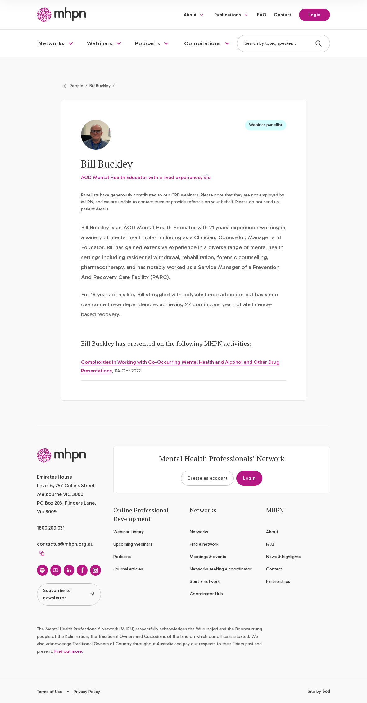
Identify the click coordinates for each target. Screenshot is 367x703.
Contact (283, 14)
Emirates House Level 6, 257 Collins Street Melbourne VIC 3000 (66, 485)
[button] (56, 43)
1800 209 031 (51, 528)
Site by (319, 691)
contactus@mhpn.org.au (65, 544)
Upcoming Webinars (132, 544)
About (190, 14)
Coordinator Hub (206, 594)
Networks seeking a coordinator (221, 569)
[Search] (318, 43)
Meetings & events (208, 556)
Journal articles (128, 569)
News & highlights (283, 556)
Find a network (204, 544)
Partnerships (278, 581)
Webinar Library (128, 531)
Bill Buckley (100, 85)
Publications (227, 14)
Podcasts (122, 556)
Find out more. (68, 651)
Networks (199, 531)
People (76, 85)
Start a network (205, 581)
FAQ (261, 14)
